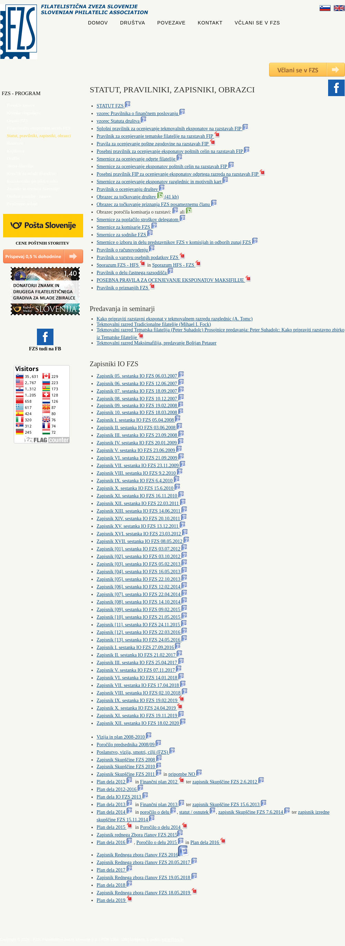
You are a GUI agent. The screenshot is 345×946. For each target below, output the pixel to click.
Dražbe (13, 158)
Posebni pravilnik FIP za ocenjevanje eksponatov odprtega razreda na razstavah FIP (181, 174)
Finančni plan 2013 (162, 804)
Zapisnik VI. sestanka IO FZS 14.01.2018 (141, 677)
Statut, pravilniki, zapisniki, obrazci (39, 135)
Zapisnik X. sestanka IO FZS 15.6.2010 (139, 488)
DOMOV (98, 22)
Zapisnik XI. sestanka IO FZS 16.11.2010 (141, 495)
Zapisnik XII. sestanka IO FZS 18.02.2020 (141, 723)
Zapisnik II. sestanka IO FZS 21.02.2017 (140, 655)
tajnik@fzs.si (172, 939)
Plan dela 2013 (115, 804)
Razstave (15, 143)
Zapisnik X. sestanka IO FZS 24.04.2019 (140, 708)
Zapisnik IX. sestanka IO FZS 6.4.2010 (138, 480)
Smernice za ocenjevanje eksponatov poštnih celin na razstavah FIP (166, 166)
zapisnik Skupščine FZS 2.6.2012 (228, 781)
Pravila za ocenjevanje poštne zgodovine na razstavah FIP (156, 143)
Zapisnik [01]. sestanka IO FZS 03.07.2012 (142, 549)
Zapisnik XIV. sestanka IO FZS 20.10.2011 (142, 518)
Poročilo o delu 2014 (164, 827)
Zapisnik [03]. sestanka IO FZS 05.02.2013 (142, 564)
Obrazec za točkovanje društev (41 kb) (138, 196)
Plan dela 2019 (115, 900)
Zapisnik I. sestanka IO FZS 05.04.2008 (139, 420)
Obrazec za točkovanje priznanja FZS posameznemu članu (157, 204)
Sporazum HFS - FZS (176, 265)
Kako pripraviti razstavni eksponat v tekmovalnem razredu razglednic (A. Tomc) (175, 318)
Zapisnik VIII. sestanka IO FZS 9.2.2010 (140, 473)
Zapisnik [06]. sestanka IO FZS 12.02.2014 (142, 586)
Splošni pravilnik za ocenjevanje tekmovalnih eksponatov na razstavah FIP (173, 128)
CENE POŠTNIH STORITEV (42, 243)
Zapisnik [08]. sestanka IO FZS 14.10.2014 (142, 602)
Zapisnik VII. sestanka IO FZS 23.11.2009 (141, 465)
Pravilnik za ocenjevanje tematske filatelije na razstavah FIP (158, 136)
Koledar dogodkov (23, 112)
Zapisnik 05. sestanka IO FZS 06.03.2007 (141, 376)
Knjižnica (15, 150)
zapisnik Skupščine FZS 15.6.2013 (229, 804)
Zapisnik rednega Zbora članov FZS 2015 (140, 834)
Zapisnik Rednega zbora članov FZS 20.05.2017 (147, 862)
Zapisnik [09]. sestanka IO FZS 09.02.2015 (142, 609)
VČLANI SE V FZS (257, 22)
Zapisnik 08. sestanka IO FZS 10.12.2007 (141, 398)
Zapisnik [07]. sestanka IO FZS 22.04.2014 (142, 594)
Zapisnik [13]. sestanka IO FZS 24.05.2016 (142, 639)
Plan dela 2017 (115, 870)
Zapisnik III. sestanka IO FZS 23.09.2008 (141, 435)
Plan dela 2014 (115, 812)
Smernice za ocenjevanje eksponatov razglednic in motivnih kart (163, 181)
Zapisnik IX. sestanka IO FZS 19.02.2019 (141, 700)
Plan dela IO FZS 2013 (123, 797)
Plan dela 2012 (115, 781)
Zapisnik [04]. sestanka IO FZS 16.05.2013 (142, 571)
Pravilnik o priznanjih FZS (126, 287)
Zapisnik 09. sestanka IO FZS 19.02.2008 (140, 405)
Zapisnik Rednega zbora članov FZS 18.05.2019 (147, 892)
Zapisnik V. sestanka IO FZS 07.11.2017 (139, 670)
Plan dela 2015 (115, 827)
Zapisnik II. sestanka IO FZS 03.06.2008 (140, 427)
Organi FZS (17, 120)
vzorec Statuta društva (122, 121)
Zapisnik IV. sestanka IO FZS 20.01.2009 (140, 442)
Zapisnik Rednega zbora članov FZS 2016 (143, 854)
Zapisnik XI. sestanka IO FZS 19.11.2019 (141, 715)
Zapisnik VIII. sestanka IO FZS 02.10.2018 (142, 693)
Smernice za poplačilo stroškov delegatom (141, 219)
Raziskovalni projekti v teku (32, 181)
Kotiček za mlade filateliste (31, 173)
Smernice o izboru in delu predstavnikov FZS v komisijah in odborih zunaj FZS (177, 242)
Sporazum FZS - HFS (121, 265)
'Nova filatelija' (20, 165)
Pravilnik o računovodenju (126, 250)
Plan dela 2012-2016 (120, 789)
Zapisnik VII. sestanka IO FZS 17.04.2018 (141, 685)
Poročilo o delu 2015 (160, 842)
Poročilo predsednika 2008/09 (129, 744)
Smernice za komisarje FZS (127, 227)
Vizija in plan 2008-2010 (124, 737)
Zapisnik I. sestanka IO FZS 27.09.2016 (139, 647)
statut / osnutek (197, 812)
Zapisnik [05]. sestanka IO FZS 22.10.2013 (142, 579)
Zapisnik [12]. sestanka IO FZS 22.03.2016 (142, 632)
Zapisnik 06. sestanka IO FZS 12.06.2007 (141, 383)
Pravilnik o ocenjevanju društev (131, 189)
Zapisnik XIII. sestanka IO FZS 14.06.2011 (142, 511)
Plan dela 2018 (115, 885)
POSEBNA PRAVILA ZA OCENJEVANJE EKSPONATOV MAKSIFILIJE (174, 280)
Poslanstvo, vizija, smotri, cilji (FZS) (136, 752)
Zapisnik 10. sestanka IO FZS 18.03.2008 (140, 412)
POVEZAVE (171, 22)
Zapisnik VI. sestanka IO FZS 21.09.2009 (141, 458)
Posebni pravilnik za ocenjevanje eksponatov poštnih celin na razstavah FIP (173, 151)
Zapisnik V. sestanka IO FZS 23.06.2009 (140, 450)
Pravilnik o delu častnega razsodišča (135, 272)
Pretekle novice (21, 105)
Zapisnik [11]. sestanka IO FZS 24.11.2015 (142, 624)
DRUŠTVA (132, 22)
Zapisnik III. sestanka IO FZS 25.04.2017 (141, 662)
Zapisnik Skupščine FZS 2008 (129, 759)
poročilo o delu (158, 812)
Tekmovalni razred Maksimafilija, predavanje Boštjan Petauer (156, 343)
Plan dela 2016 (115, 842)
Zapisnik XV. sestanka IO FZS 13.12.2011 (141, 526)
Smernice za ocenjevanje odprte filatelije (140, 159)
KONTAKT (210, 22)
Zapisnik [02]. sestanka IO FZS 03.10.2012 (142, 556)
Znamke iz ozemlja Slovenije (33, 188)
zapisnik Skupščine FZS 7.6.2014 (254, 812)
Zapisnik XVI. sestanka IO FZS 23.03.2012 (142, 533)
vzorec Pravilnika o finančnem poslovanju (141, 113)
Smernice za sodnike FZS (125, 234)
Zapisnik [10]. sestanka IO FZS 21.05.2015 (142, 617)
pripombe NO (185, 774)
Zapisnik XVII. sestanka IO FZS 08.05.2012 (143, 541)
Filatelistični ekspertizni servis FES (39, 128)
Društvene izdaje (22, 203)
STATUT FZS (114, 106)
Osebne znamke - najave (29, 196)
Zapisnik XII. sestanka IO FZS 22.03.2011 (141, 503)
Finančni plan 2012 (162, 781)
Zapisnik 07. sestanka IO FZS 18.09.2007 (141, 391)
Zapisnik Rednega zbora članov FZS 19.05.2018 (147, 877)
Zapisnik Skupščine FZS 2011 (129, 774)
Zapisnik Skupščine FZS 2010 (129, 766)
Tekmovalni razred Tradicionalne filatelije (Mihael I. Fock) (154, 324)
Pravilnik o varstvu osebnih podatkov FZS (141, 257)
